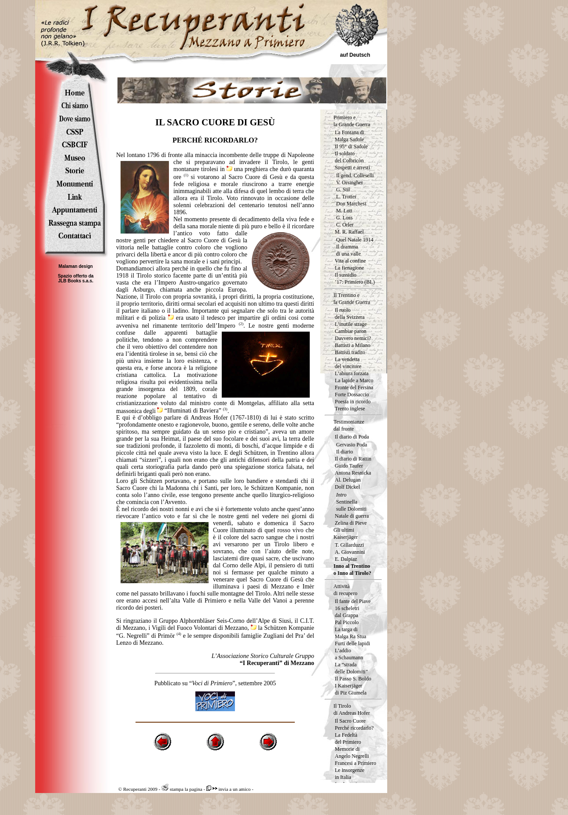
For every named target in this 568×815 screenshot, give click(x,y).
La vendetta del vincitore (348, 362)
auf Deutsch (355, 55)
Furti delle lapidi (352, 643)
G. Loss (344, 218)
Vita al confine (350, 261)
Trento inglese (350, 409)
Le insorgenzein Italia (349, 773)
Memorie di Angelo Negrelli (352, 752)
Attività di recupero (345, 589)
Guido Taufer (349, 466)
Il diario (344, 452)
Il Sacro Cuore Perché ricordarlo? (354, 724)
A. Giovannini (350, 552)
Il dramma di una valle (348, 250)
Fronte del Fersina (354, 387)
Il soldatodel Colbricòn (349, 157)
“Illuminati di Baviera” (189, 410)
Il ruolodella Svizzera (350, 313)
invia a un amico (228, 789)
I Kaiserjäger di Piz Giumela (350, 689)
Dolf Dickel (347, 487)
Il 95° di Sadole (351, 146)
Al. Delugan (348, 480)
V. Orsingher (349, 182)
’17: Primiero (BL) (355, 282)
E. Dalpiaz (346, 559)
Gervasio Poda (351, 445)
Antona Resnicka (353, 473)
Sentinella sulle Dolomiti (351, 505)
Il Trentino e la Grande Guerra (351, 298)
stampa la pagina (181, 789)
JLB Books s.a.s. (75, 280)
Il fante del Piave (353, 601)
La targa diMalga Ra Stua (350, 633)
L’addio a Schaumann (349, 654)
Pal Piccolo (347, 622)
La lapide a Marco (354, 380)
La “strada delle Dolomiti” (351, 668)
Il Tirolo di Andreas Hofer (351, 709)
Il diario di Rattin (353, 459)
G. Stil (343, 189)
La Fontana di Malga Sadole (349, 136)
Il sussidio (345, 275)
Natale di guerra (352, 516)
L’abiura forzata (352, 373)
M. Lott (344, 211)
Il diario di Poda (352, 437)
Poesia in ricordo (352, 401)
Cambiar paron (350, 331)
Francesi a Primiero (355, 763)
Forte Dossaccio (352, 394)
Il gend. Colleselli (355, 175)
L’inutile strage (351, 324)
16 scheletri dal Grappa (347, 611)
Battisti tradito (350, 352)
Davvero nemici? (353, 338)
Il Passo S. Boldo (353, 679)
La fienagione (349, 268)
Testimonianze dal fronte (348, 425)
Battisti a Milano (352, 345)
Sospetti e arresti (352, 167)
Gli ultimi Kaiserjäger (345, 533)
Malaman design (76, 266)
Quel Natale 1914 (355, 240)
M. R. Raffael (349, 232)
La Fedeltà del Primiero (348, 738)
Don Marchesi (351, 204)
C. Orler (344, 225)
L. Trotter (346, 197)
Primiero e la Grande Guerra (351, 121)
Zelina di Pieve (351, 523)
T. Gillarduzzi (349, 545)
